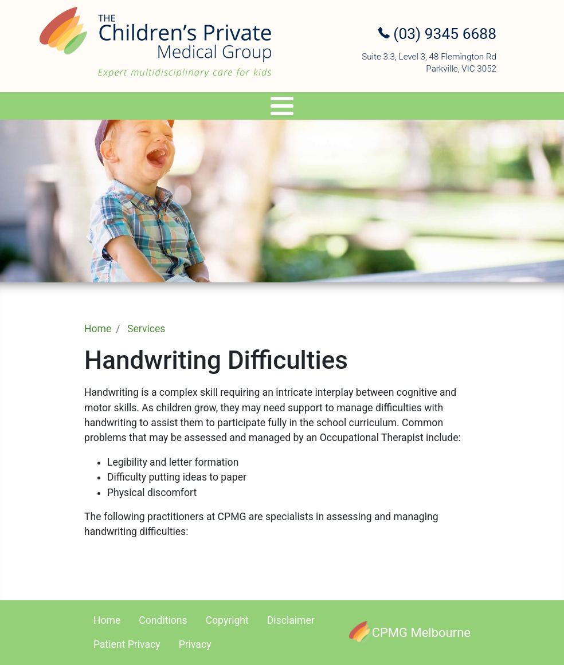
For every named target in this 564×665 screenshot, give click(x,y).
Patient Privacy (126, 644)
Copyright (227, 620)
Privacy (195, 644)
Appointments (367, 108)
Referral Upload (458, 108)
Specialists (88, 108)
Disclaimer (291, 620)
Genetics (239, 108)
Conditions (163, 620)
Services (167, 108)
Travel (297, 108)
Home (97, 329)
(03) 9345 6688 (437, 33)
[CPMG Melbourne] (410, 633)
